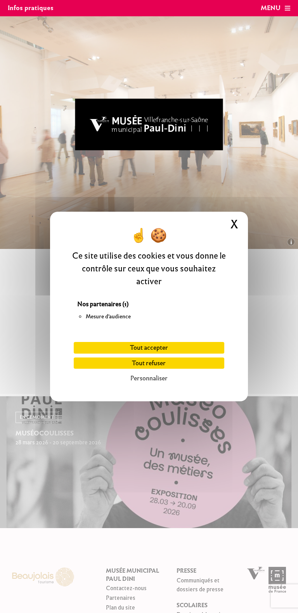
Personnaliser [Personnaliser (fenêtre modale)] (149, 378)
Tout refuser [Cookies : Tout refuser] (149, 363)
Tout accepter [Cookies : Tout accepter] (149, 347)
